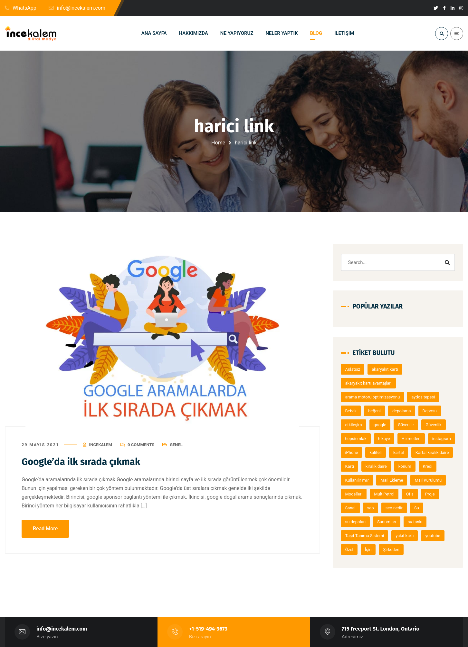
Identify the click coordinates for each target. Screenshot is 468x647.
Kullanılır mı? (404, 480)
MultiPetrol (425, 494)
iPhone (383, 452)
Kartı (396, 466)
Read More (45, 529)
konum (353, 480)
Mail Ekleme (439, 480)
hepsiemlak (357, 438)
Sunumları (405, 521)
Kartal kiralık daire (364, 466)
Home (218, 143)
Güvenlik (435, 424)
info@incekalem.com (61, 629)
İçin (370, 549)
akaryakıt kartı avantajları (370, 383)
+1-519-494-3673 (208, 629)
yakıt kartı (406, 535)
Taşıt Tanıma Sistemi (366, 535)
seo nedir (436, 507)
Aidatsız (354, 369)
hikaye (386, 438)
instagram (356, 452)
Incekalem (100, 444)
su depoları (373, 521)
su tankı (433, 521)
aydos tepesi (425, 397)
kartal (430, 452)
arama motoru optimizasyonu (374, 397)
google (382, 424)
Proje (371, 507)
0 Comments (141, 444)
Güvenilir (408, 424)
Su (349, 521)
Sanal (392, 507)
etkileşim (355, 424)
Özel (351, 549)
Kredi (376, 480)
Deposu (432, 410)
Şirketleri (393, 549)
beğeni (376, 410)
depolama (403, 410)
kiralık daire (423, 466)
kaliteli (408, 452)
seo (412, 507)
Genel (176, 444)
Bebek (353, 410)
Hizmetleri (413, 438)
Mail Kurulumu (360, 494)
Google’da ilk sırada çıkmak (82, 461)
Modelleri (394, 494)
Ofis (351, 507)
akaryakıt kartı (387, 369)
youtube (434, 535)
